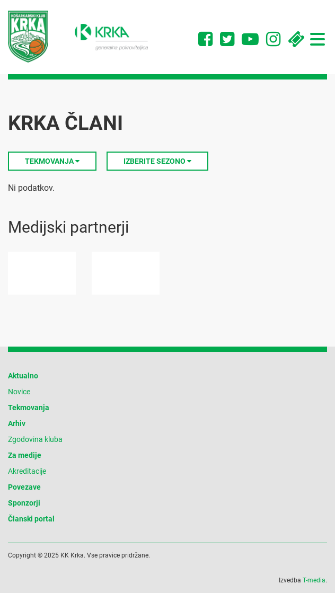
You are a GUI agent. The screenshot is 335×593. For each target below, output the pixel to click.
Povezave (24, 487)
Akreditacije (27, 471)
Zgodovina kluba (35, 439)
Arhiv (16, 423)
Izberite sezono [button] (157, 161)
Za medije (24, 455)
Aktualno (23, 375)
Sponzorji (24, 503)
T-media (314, 580)
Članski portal (31, 519)
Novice (19, 391)
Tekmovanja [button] (52, 161)
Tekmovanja (28, 407)
